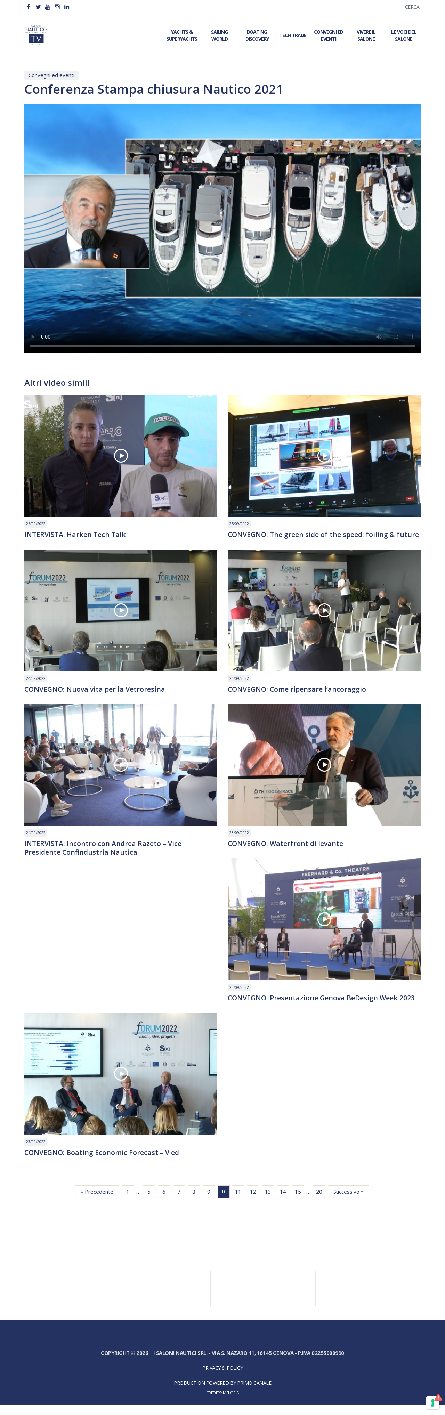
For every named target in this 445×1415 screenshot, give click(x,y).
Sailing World (219, 35)
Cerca (412, 6)
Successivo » (348, 1201)
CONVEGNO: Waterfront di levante (287, 852)
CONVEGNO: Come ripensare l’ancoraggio (298, 698)
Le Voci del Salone (403, 35)
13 (268, 1201)
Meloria (231, 1403)
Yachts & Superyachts (182, 35)
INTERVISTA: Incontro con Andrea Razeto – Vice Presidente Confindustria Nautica (103, 857)
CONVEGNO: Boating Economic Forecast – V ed (102, 1162)
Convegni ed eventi (51, 75)
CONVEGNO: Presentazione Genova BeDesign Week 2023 (323, 1007)
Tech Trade (292, 35)
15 (298, 1201)
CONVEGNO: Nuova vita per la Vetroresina (96, 698)
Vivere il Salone (366, 35)
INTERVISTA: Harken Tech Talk (75, 534)
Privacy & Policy (222, 1378)
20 (319, 1201)
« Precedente (97, 1201)
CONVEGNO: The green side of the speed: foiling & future (313, 539)
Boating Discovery (257, 35)
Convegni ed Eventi (328, 35)
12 (253, 1201)
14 (283, 1201)
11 (238, 1201)
